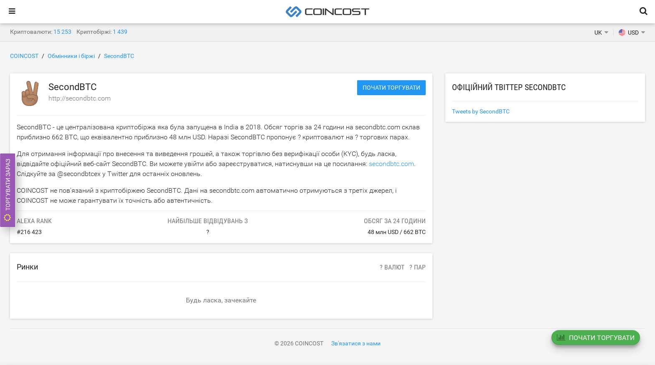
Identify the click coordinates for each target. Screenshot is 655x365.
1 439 (120, 31)
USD (629, 32)
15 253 (62, 31)
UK (598, 32)
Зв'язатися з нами (356, 343)
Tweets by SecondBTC (481, 111)
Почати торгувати (391, 87)
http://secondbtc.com (79, 98)
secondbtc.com (391, 164)
